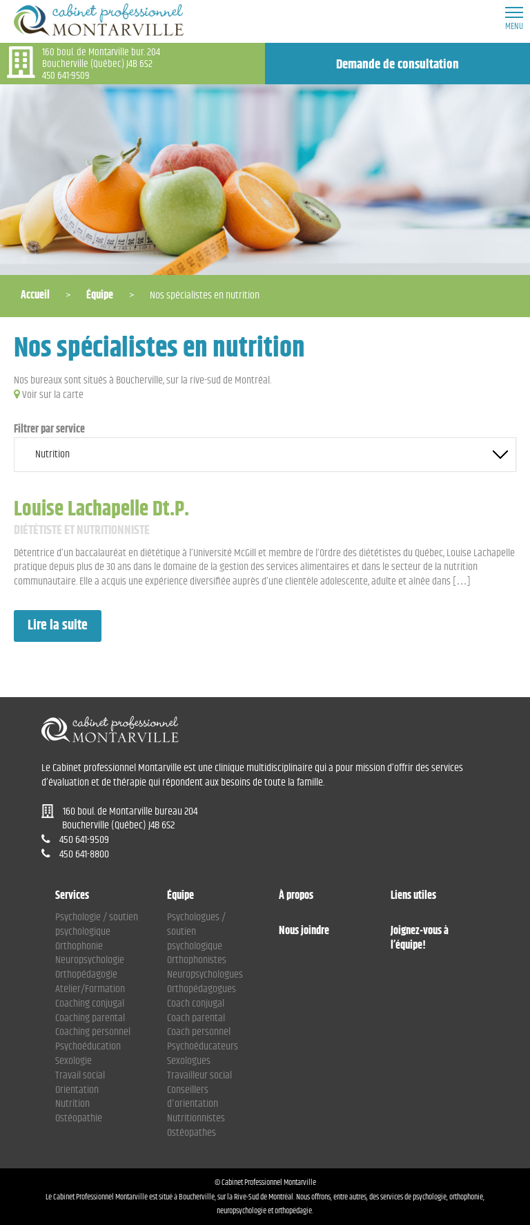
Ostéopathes (191, 1132)
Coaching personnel (92, 1032)
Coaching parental (90, 1018)
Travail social (80, 1075)
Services (72, 896)
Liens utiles (413, 896)
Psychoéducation (88, 1046)
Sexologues (188, 1061)
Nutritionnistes (196, 1118)
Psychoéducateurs (202, 1046)
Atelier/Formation (90, 989)
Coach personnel (198, 1032)
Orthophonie (79, 946)
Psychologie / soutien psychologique (96, 924)
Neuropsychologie (89, 960)
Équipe (99, 295)
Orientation (77, 1090)
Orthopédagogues (201, 989)
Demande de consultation (397, 65)
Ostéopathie (78, 1118)
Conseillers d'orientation (192, 1097)
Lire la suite (58, 625)
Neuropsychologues (205, 974)
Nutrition (72, 1103)
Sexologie (73, 1061)
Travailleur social (199, 1075)
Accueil (35, 295)
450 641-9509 (66, 76)
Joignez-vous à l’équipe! (420, 938)
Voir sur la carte (53, 394)
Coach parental (196, 1018)
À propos (296, 896)
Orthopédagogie (86, 974)
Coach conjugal (195, 1003)
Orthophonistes (196, 960)
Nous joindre (304, 931)
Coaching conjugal (89, 1003)
